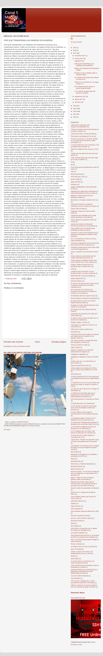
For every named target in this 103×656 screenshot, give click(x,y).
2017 (75, 53)
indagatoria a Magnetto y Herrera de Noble (84, 357)
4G (72, 164)
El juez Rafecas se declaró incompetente (84, 298)
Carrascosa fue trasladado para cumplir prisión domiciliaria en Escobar (83, 216)
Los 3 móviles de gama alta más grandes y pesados (84, 92)
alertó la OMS (75, 179)
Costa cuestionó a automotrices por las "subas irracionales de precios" (83, 257)
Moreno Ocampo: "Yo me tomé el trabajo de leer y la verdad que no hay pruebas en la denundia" (85, 473)
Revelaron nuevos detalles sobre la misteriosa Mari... (85, 73)
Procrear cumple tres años (79, 515)
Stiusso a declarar (76, 544)
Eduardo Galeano (76, 281)
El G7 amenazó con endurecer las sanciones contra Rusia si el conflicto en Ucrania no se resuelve (84, 291)
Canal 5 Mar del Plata (11, 17)
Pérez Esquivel (75, 508)
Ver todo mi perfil (76, 42)
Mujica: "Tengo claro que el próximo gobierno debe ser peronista (82, 478)
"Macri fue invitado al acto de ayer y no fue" (85, 149)
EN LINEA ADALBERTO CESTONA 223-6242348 (23, 353)
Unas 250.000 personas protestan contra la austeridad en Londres (85, 566)
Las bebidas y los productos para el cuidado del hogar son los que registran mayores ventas (85, 447)
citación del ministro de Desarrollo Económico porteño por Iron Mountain (83, 225)
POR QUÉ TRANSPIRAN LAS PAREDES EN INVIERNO (84, 64)
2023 (75, 47)
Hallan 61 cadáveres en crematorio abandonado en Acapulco (82, 351)
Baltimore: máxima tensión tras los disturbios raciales (82, 196)
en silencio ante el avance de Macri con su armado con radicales (84, 319)
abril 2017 (78, 102)
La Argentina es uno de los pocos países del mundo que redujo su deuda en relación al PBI (85, 384)
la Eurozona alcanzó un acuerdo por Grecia (85, 399)
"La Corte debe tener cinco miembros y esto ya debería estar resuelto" (85, 145)
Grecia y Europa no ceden (79, 345)
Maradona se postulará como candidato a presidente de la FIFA (84, 455)
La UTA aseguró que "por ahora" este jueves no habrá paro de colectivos (83, 432)
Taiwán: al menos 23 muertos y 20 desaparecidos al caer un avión (82, 552)
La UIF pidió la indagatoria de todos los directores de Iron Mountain (83, 427)
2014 (75, 111)
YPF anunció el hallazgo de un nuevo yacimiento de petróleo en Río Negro (83, 581)
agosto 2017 (79, 99)
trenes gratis (75, 558)
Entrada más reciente (13, 342)
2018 (75, 50)
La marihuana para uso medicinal (81, 403)
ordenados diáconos (77, 501)
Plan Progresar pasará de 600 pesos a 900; (85, 511)
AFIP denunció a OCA (78, 176)
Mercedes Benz (76, 461)
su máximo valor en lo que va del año (83, 546)
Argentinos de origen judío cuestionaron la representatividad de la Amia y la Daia (84, 192)
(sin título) (7, 429)
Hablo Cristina (75, 347)
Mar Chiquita (75, 452)
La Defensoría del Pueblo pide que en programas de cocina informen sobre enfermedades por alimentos (83, 394)
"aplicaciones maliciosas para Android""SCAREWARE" (80, 126)
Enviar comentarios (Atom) (21, 346)
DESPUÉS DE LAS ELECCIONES (82, 276)
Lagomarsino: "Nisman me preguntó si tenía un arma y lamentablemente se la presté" (85, 440)
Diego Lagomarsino (77, 278)
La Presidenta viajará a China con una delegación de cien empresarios (83, 419)
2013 (75, 114)
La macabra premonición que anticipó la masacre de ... (86, 78)
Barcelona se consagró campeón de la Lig (84, 200)
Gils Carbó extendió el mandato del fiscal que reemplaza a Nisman (84, 341)
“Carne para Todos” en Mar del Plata (82, 133)
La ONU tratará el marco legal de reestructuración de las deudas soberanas (84, 413)
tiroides (73, 556)
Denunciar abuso (78, 593)
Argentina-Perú (79, 61)
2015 (75, 108)
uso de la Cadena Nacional (79, 576)
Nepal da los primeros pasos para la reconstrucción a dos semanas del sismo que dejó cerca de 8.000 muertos (84, 483)
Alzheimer (74, 184)
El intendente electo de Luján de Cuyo (83, 296)
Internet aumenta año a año (80, 365)
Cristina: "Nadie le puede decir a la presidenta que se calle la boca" (82, 265)
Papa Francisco (76, 506)
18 (71, 162)
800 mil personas (76, 174)
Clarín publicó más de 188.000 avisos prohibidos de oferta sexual (83, 229)
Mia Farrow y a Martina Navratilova (82, 464)
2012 (75, 117)
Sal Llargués (75, 526)
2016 (75, 106)
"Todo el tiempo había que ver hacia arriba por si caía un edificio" (84, 158)
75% (72, 171)
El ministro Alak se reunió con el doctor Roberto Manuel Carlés (83, 301)
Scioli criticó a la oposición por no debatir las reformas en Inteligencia (84, 529)
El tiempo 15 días (76, 644)
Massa (73, 458)
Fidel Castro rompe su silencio (80, 329)
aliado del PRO (76, 182)
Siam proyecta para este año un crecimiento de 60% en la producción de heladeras (85, 536)
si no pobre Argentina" (78, 533)
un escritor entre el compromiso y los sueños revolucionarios (83, 562)
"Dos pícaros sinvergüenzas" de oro (82, 136)
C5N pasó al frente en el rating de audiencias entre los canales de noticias (83, 205)
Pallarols (73, 503)
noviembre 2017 (80, 55)
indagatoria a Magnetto (78, 354)
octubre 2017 (79, 58)
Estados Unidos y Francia (79, 322)
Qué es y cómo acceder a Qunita (81, 518)
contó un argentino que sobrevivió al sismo (84, 252)
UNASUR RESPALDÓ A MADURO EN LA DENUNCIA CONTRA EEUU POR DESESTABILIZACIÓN (84, 571)
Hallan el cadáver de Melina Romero (16, 422)
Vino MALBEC (75, 578)
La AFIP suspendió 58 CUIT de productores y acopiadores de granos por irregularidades (85, 377)
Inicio (37, 342)
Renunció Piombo (76, 521)
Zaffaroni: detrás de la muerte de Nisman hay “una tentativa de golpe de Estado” (84, 586)
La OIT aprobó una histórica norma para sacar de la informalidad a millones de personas (84, 407)
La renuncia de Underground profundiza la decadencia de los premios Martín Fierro (84, 423)
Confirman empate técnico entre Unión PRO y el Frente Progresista (85, 248)
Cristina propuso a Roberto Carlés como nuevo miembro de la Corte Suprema (84, 261)
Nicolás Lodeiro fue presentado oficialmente (85, 488)
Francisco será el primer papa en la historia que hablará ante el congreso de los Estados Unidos (85, 336)
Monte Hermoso (76, 469)
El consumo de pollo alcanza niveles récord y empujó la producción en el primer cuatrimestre (85, 285)
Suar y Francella (76, 549)
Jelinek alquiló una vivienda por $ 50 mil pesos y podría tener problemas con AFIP (84, 369)
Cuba (72, 269)
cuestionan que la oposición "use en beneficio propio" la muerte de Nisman (83, 272)
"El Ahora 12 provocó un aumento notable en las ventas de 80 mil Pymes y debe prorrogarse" (84, 140)
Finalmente (74, 332)
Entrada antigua (59, 342)
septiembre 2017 (80, 96)
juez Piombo (75, 374)
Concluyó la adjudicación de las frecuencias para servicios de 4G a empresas (85, 244)
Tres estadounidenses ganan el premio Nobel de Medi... (84, 87)
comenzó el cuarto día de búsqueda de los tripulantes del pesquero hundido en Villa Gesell (84, 234)
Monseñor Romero (77, 466)
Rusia (73, 523)
